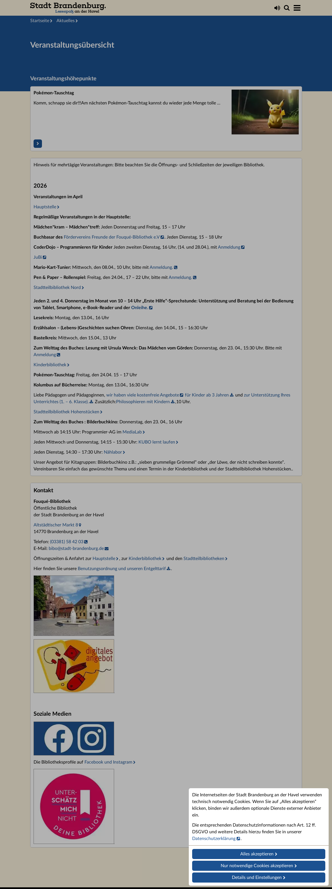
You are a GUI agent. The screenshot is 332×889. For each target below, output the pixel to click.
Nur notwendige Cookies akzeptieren (257, 866)
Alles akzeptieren (257, 854)
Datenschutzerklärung (214, 838)
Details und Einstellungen (257, 877)
